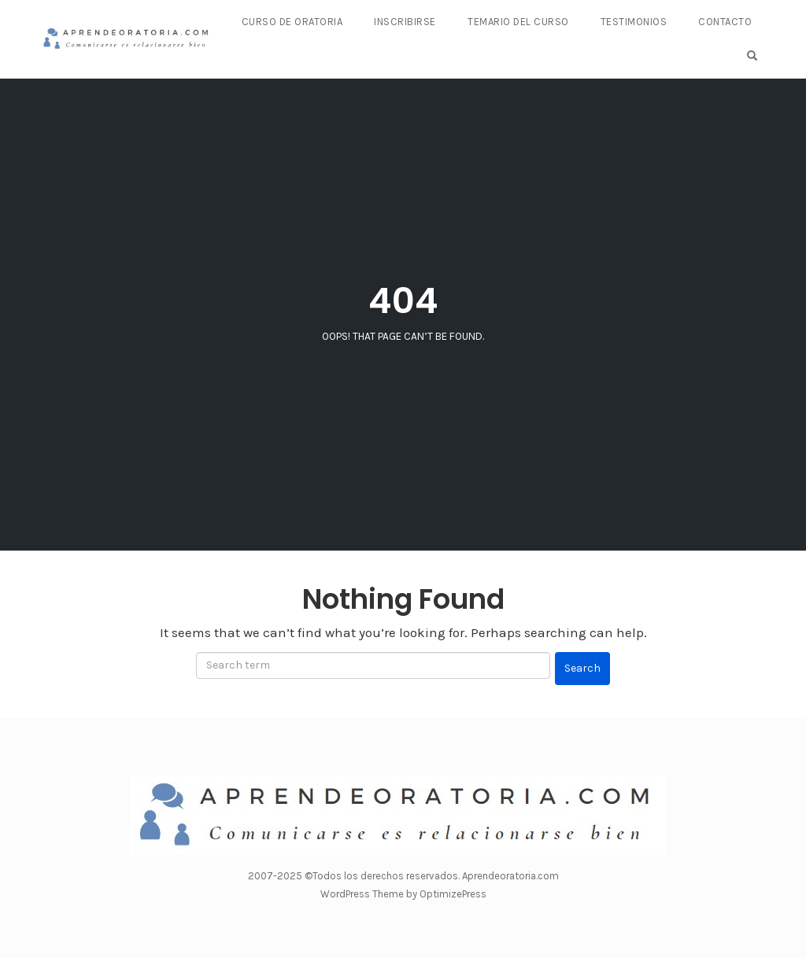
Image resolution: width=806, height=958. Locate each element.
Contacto (725, 22)
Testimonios (634, 22)
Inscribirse (405, 22)
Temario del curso (518, 22)
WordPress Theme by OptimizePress (403, 894)
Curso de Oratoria (292, 22)
